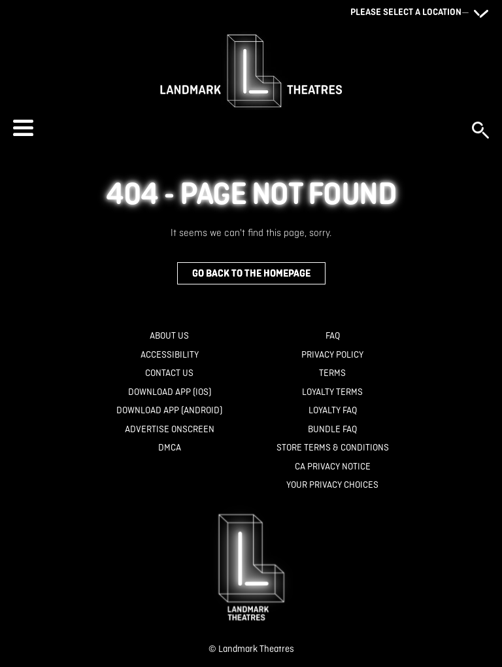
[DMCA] (169, 447)
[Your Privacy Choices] (332, 484)
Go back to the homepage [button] (251, 273)
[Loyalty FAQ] (333, 410)
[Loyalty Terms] (332, 392)
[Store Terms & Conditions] (332, 447)
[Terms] (332, 373)
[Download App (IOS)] (169, 392)
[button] (236, 128)
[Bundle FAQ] (332, 429)
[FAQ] (333, 335)
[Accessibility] (170, 354)
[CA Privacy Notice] (333, 466)
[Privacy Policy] (332, 354)
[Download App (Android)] (169, 410)
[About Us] (169, 335)
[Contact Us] (169, 373)
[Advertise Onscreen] (169, 429)
